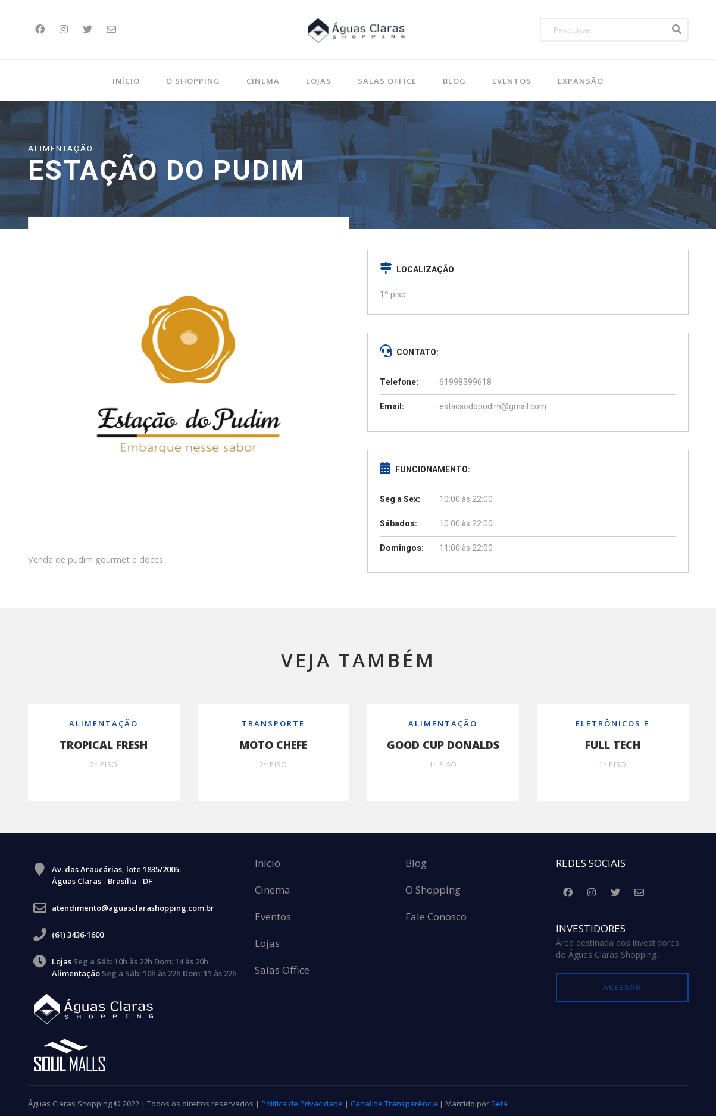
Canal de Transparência (394, 1098)
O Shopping (193, 81)
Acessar (622, 981)
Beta (499, 1098)
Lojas (319, 81)
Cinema (263, 81)
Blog (416, 858)
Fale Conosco (436, 911)
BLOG (454, 81)
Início (126, 81)
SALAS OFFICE (387, 81)
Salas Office (282, 965)
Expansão (581, 81)
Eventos (511, 81)
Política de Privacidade (302, 1098)
